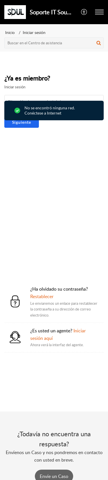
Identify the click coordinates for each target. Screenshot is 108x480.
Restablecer (42, 296)
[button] (84, 12)
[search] (54, 42)
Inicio (10, 32)
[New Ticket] (54, 476)
